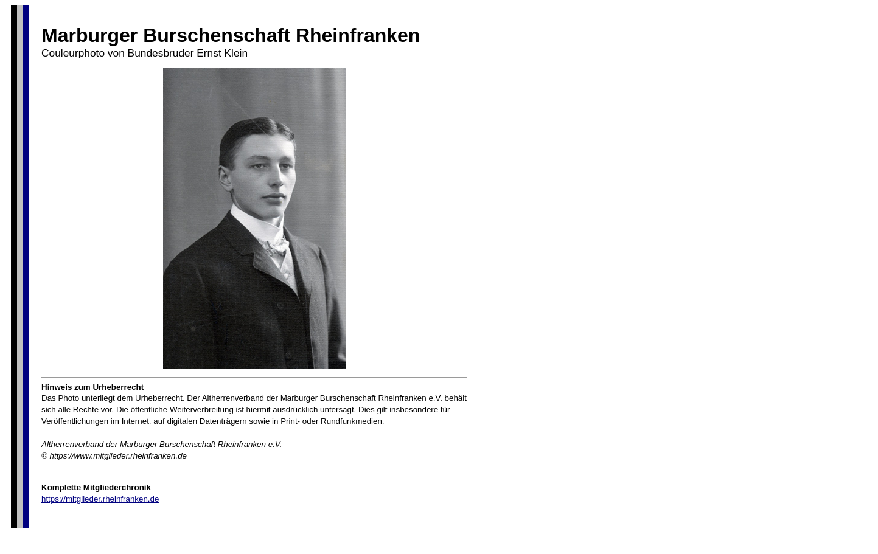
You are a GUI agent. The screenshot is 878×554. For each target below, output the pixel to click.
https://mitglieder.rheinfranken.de (100, 499)
